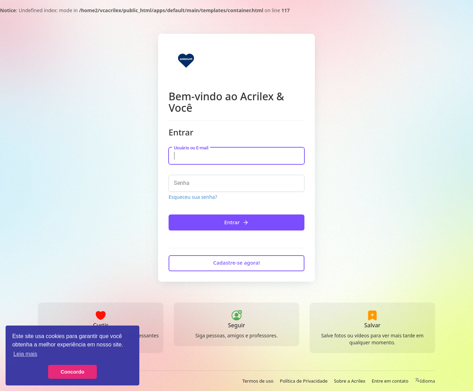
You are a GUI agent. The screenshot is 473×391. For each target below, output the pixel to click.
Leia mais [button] (25, 354)
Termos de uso (257, 381)
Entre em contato (390, 381)
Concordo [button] (72, 372)
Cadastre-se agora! (236, 262)
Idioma (425, 381)
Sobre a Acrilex (349, 381)
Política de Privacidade (304, 381)
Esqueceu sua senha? (193, 197)
